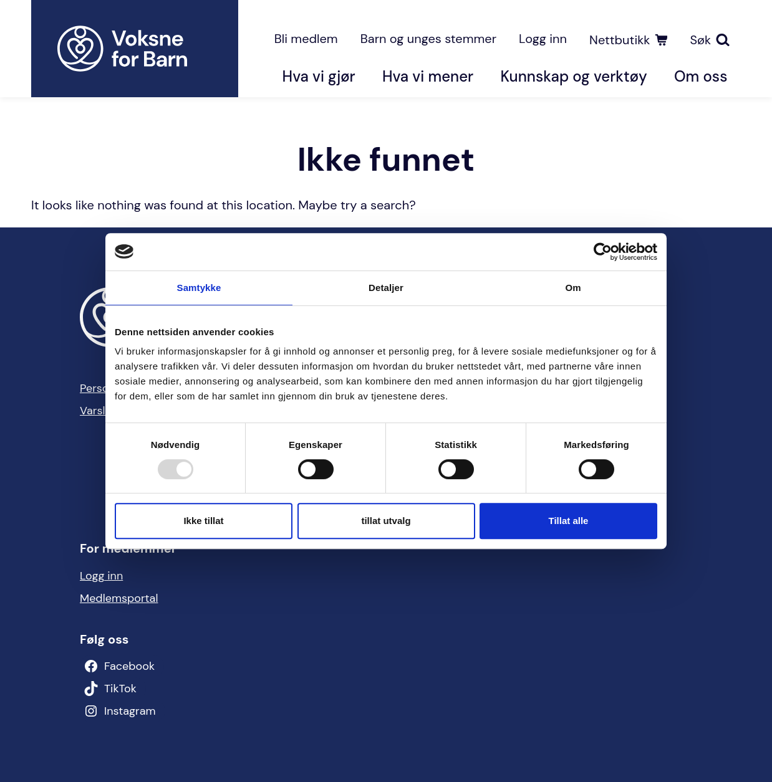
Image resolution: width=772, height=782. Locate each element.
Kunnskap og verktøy (573, 76)
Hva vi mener (427, 76)
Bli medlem (306, 39)
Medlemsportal (119, 598)
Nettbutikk (619, 40)
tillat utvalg (385, 520)
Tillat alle (569, 520)
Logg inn (543, 39)
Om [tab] (573, 287)
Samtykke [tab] (199, 287)
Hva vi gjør (318, 76)
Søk (700, 40)
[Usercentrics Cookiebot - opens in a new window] (602, 251)
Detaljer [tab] (386, 287)
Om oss (700, 76)
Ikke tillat (203, 520)
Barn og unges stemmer (428, 39)
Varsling (100, 410)
